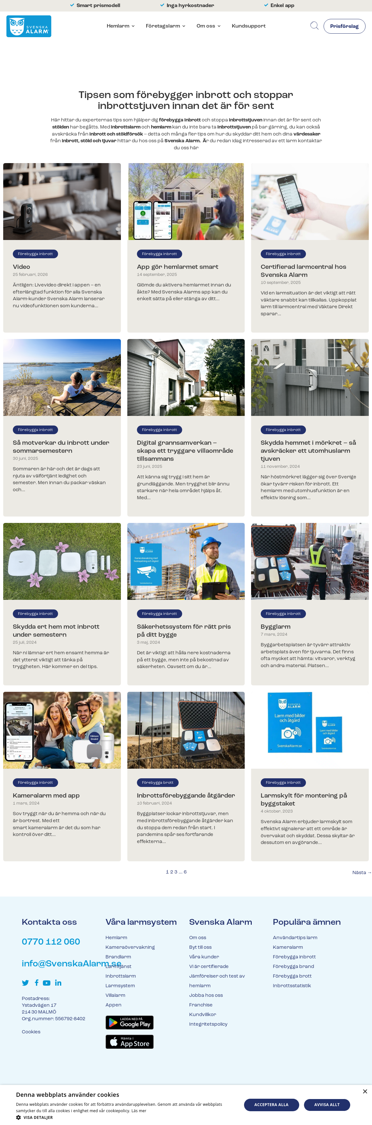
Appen (114, 1005)
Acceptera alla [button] (271, 1104)
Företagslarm (163, 26)
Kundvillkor (202, 1015)
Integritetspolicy (208, 1024)
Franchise (201, 1005)
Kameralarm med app (46, 796)
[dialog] (186, 1105)
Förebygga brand (293, 966)
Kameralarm (288, 947)
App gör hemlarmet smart (177, 267)
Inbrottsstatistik (292, 986)
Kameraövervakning (130, 947)
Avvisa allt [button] (327, 1104)
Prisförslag (344, 26)
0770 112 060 (51, 942)
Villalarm (115, 995)
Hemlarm (118, 26)
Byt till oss (200, 947)
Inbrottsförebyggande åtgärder (186, 796)
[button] (125, 1117)
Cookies (31, 1032)
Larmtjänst (118, 966)
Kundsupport (249, 26)
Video (21, 267)
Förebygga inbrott (35, 254)
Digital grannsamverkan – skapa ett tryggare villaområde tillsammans (185, 451)
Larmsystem (120, 986)
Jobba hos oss (206, 995)
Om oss (206, 26)
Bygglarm (276, 627)
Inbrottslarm (121, 976)
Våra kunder (204, 957)
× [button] (364, 1091)
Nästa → (362, 873)
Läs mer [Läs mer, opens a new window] (139, 1110)
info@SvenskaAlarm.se (72, 964)
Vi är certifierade (209, 966)
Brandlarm (118, 957)
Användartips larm (295, 938)
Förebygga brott (157, 783)
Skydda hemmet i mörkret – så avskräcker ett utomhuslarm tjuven (308, 451)
